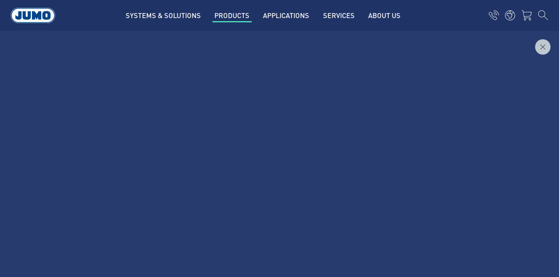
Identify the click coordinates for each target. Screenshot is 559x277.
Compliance (77, 239)
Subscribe (474, 138)
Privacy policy (79, 199)
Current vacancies (199, 96)
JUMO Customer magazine (210, 111)
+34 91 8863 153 (102, 134)
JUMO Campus (195, 126)
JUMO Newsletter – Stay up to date (337, 126)
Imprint (71, 184)
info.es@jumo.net (105, 154)
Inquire (531, 42)
